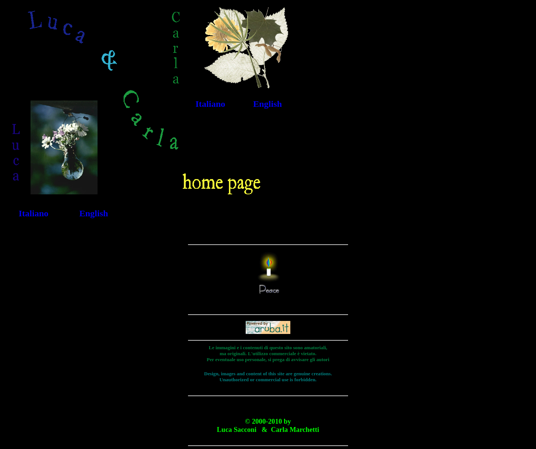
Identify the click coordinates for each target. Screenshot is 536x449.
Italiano (210, 104)
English (267, 104)
